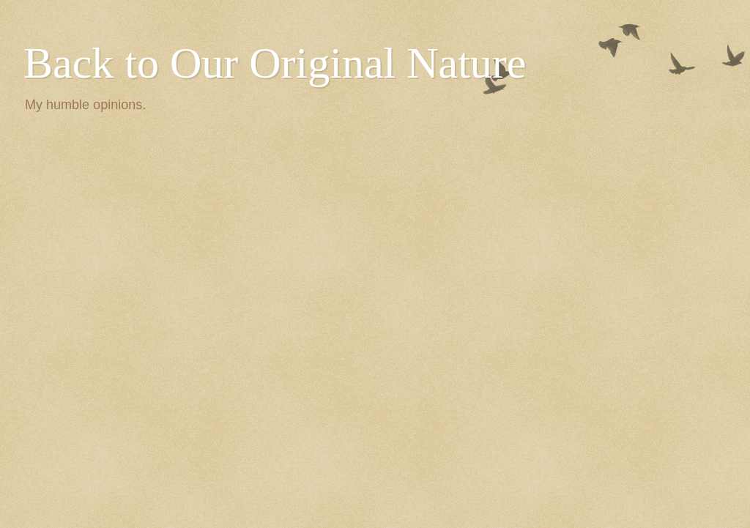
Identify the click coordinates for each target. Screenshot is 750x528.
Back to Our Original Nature (274, 63)
